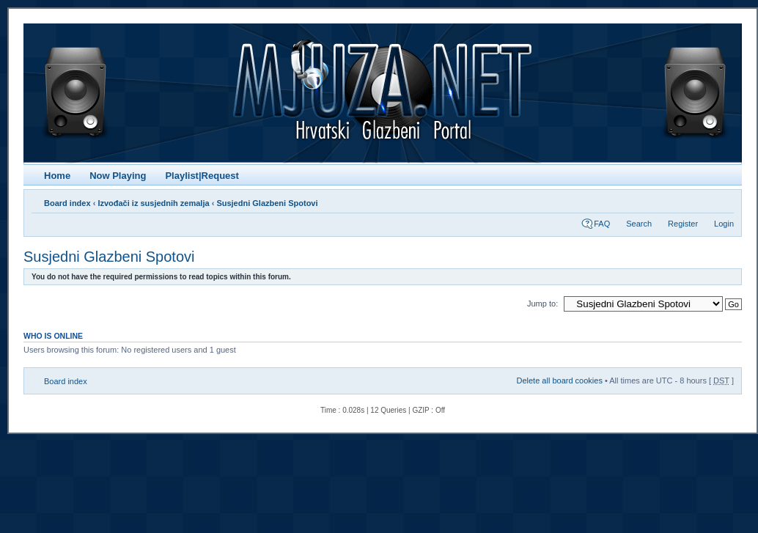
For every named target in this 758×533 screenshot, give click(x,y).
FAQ (602, 223)
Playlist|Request (201, 175)
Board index (67, 203)
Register (683, 223)
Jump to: (542, 303)
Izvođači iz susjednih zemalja (153, 203)
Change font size (723, 200)
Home (57, 175)
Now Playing (117, 175)
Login (724, 223)
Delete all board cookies (559, 380)
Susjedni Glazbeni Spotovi (266, 203)
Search (639, 223)
